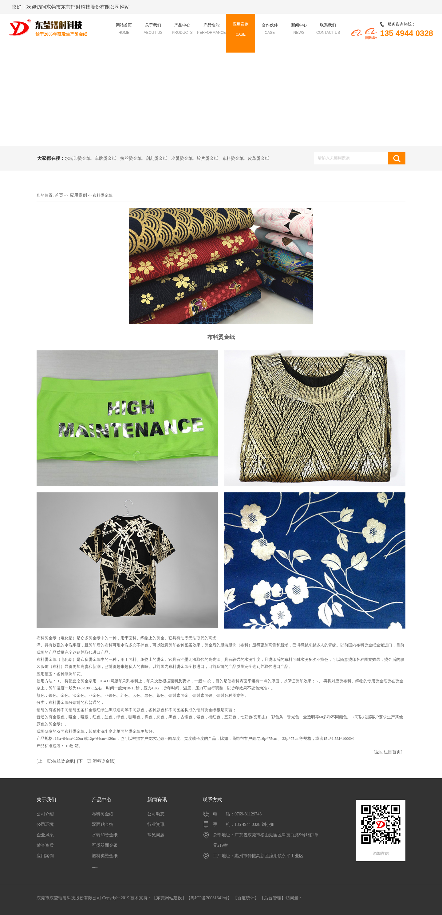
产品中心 (102, 799)
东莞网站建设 (169, 898)
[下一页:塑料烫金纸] (96, 761)
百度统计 (246, 898)
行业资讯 (155, 824)
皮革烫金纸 (258, 158)
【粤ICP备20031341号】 (209, 898)
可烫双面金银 (105, 845)
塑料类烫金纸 (105, 856)
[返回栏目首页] (388, 752)
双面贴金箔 (102, 824)
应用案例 (78, 195)
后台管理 (272, 898)
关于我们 (46, 799)
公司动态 (155, 814)
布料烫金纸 (233, 158)
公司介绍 (45, 814)
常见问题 (155, 835)
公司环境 (45, 824)
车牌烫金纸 (105, 158)
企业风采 (45, 835)
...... (95, 866)
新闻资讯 (157, 799)
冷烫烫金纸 (182, 158)
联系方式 (212, 799)
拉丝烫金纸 (131, 158)
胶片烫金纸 (207, 158)
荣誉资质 (45, 845)
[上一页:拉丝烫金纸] (56, 761)
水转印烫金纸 (78, 158)
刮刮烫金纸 (156, 158)
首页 (59, 195)
